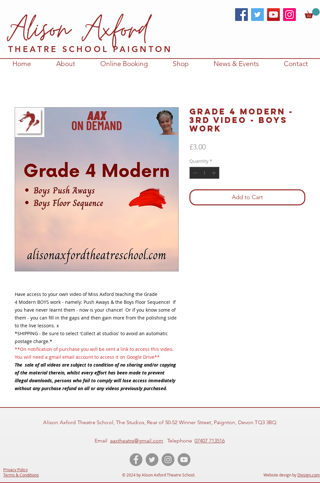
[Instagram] (289, 14)
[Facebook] (241, 14)
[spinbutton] (204, 173)
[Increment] (214, 173)
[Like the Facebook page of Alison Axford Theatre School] (136, 459)
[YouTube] (273, 14)
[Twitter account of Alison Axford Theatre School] (152, 459)
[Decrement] (194, 173)
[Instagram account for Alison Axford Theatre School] (168, 459)
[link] (312, 13)
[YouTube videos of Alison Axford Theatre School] (184, 459)
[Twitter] (257, 14)
